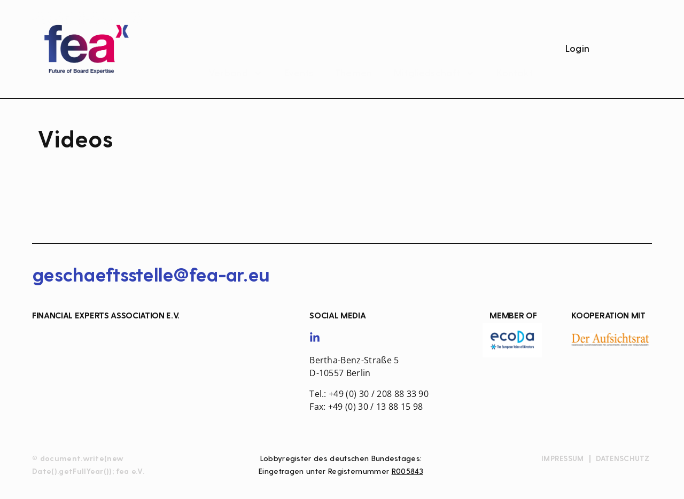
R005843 (407, 471)
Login (577, 49)
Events (299, 51)
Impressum (562, 459)
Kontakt (514, 51)
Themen (353, 51)
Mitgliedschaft (434, 52)
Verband (235, 52)
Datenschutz (623, 459)
